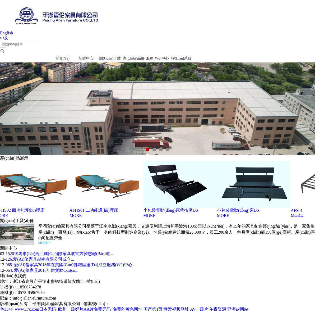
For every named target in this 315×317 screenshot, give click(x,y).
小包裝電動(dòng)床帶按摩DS (171, 210)
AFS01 (297, 210)
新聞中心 (86, 58)
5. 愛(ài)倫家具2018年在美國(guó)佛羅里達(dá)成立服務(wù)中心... (73, 264)
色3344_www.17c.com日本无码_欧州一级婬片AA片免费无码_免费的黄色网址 (71, 309)
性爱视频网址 (176, 309)
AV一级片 (199, 309)
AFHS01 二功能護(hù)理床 (94, 210)
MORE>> (44, 242)
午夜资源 (217, 309)
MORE (76, 215)
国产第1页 (153, 309)
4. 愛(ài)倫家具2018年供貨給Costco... (44, 270)
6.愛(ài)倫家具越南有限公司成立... (42, 259)
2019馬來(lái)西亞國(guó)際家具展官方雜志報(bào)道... (61, 253)
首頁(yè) (62, 58)
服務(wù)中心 (157, 58)
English (6, 33)
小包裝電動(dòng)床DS (238, 210)
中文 (4, 38)
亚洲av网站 (237, 309)
